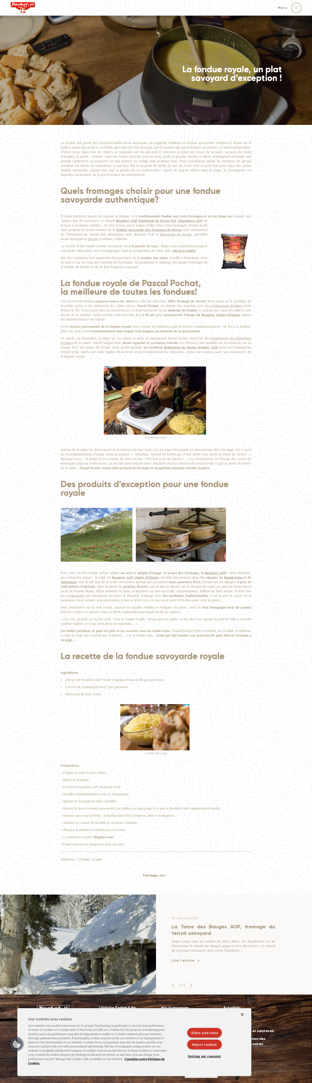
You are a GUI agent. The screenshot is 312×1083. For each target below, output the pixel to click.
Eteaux (93, 239)
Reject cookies (204, 1044)
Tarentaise (69, 582)
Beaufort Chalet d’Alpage (220, 315)
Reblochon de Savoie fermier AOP (191, 347)
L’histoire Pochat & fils (117, 1007)
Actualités (231, 1007)
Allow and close (204, 1033)
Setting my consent (204, 1056)
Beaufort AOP (126, 221)
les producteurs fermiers (224, 306)
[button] (172, 985)
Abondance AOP (190, 221)
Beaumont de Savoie (175, 234)
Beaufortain (234, 577)
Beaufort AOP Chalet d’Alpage (135, 577)
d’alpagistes (75, 596)
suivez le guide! (184, 251)
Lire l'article (183, 960)
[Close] (242, 1014)
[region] (134, 1042)
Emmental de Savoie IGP (157, 221)
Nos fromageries (175, 1007)
